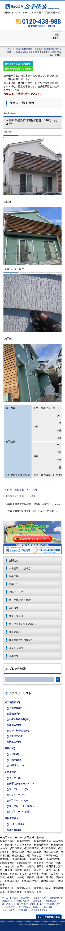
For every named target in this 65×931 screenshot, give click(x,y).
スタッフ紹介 (16, 616)
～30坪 (33, 489)
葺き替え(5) (15, 829)
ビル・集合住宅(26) (19, 730)
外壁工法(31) (12, 772)
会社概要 (14, 608)
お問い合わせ (23, 901)
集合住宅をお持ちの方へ (22, 624)
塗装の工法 (15, 584)
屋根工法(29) (12, 818)
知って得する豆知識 (20, 600)
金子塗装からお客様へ (21, 639)
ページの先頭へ (49, 916)
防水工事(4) (15, 741)
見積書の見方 (39, 898)
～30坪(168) (15, 760)
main (57, 504)
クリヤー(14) (15, 778)
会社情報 (48, 907)
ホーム (5, 898)
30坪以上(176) (16, 765)
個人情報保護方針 (39, 910)
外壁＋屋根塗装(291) (19, 719)
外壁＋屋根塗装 (15, 489)
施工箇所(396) (12, 702)
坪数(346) (10, 748)
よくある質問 (16, 647)
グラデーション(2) (18, 800)
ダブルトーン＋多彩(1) (20, 811)
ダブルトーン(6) (17, 794)
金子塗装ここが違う (20, 568)
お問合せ (14, 560)
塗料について (16, 592)
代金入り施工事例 (24, 52)
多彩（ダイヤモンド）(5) (21, 783)
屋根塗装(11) (15, 713)
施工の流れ (15, 632)
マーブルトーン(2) (18, 789)
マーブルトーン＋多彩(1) (21, 806)
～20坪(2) (14, 754)
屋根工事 (14, 576)
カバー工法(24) (16, 824)
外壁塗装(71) (15, 708)
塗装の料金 (7, 901)
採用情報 (14, 655)
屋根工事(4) (15, 725)
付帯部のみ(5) (16, 736)
